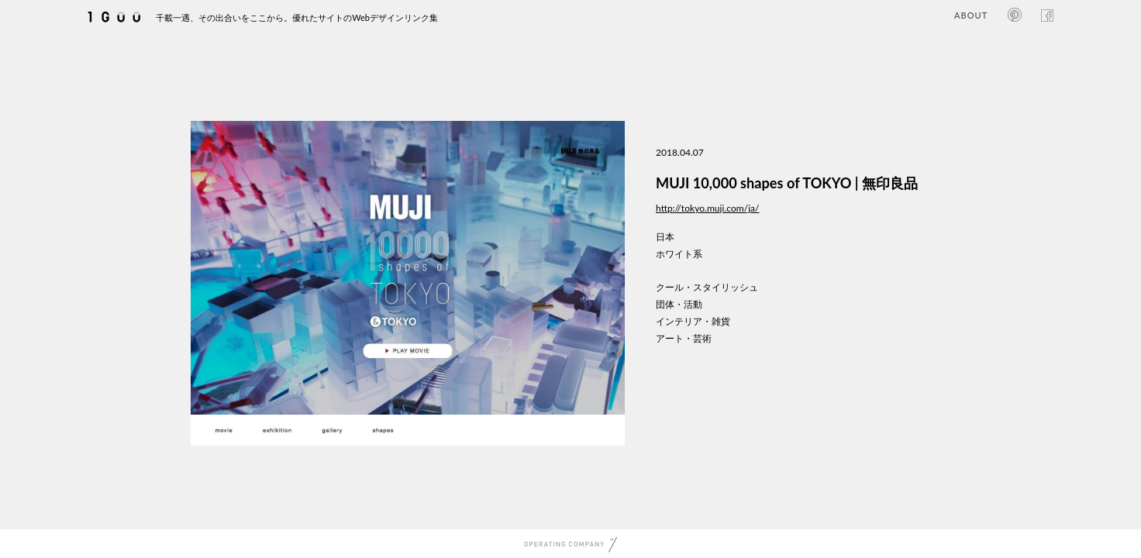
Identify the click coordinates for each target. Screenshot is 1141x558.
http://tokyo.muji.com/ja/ (708, 208)
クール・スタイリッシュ (707, 287)
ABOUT (971, 15)
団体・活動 (679, 304)
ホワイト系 (679, 254)
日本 (665, 237)
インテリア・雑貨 (693, 321)
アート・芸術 (684, 338)
